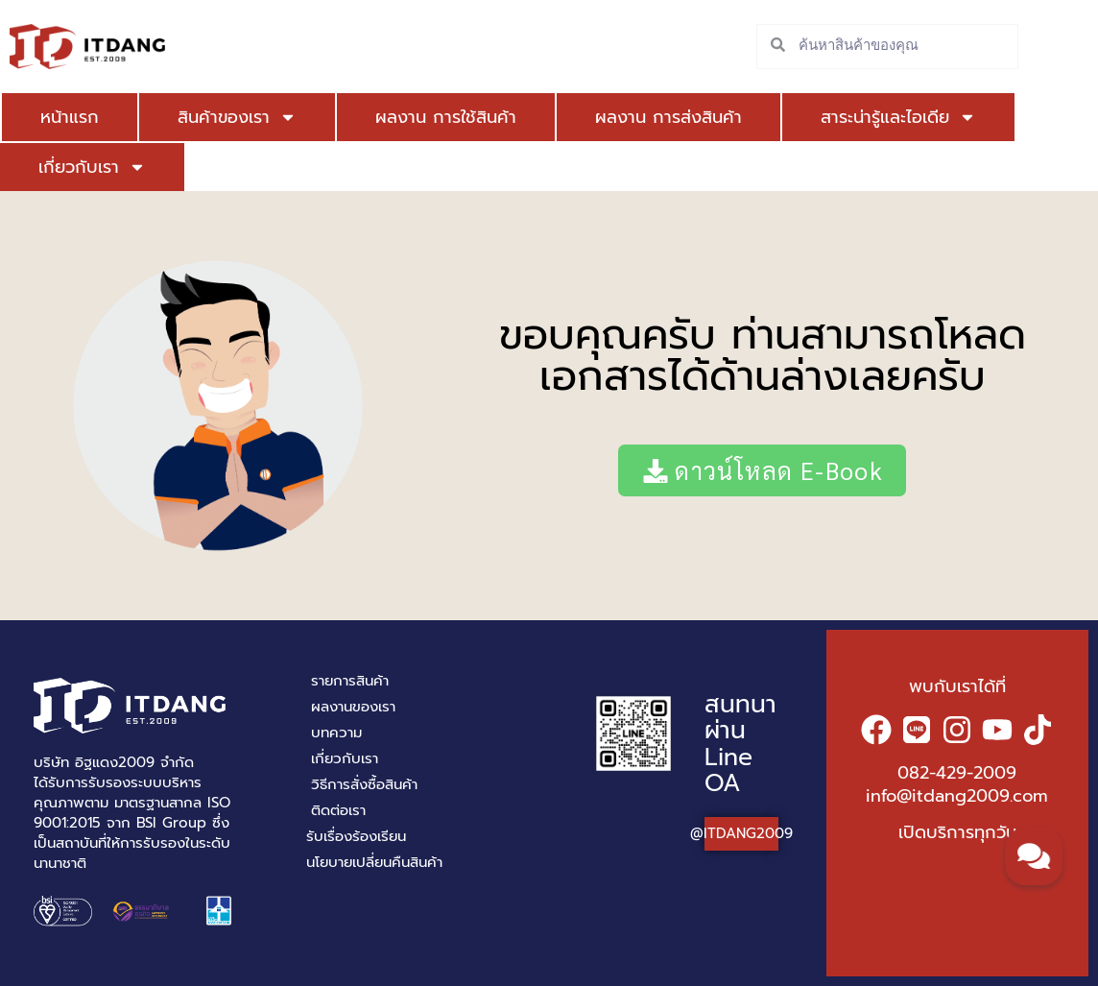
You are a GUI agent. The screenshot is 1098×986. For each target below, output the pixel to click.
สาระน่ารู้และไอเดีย (898, 117)
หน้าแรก (69, 117)
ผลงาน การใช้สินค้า (445, 117)
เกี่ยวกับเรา (92, 167)
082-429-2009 (956, 772)
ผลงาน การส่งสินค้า (668, 117)
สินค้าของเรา (237, 117)
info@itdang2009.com (957, 795)
